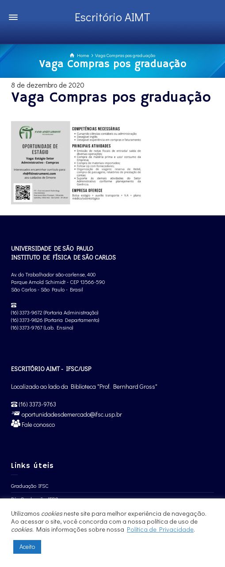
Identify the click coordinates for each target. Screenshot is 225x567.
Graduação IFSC (30, 485)
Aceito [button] (27, 546)
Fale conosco (37, 424)
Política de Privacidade (160, 529)
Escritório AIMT (112, 17)
